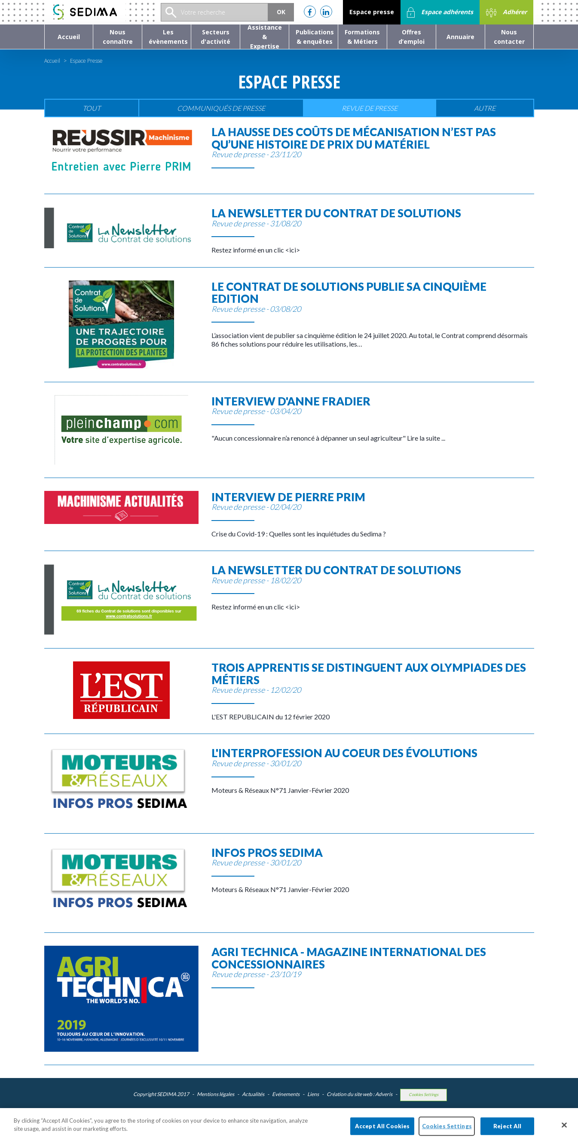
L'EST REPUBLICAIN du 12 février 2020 (372, 691)
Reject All (507, 1128)
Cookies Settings (423, 1094)
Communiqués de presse (221, 108)
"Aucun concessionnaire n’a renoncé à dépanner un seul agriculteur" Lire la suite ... (372, 418)
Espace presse (371, 12)
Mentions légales (215, 1094)
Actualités (253, 1094)
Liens (313, 1094)
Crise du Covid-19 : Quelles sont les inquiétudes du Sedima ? (372, 514)
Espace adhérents (440, 12)
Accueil (52, 60)
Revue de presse (370, 108)
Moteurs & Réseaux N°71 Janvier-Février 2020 (372, 770)
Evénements (286, 1094)
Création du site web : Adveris (359, 1094)
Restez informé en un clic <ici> (372, 230)
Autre (484, 108)
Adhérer (506, 12)
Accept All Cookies (382, 1128)
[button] (117, 36)
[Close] (564, 1127)
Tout (92, 108)
